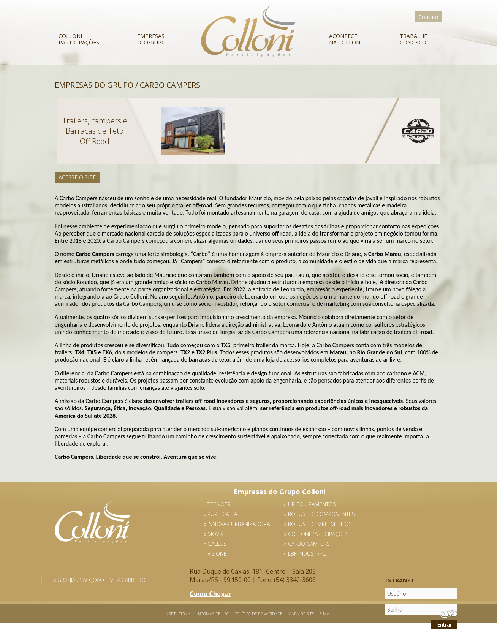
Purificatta (222, 514)
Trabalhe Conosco (413, 39)
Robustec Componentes (321, 514)
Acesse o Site (77, 177)
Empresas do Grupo (151, 39)
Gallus (216, 543)
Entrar (444, 624)
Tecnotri (219, 504)
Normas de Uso (213, 613)
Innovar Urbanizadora (238, 524)
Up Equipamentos (312, 504)
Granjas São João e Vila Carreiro (101, 579)
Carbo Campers (309, 543)
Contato (428, 17)
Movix (215, 533)
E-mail (326, 613)
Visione (217, 553)
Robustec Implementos (320, 524)
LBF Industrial (307, 553)
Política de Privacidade (258, 613)
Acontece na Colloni (345, 39)
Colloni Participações (79, 39)
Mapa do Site (301, 613)
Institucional (179, 613)
